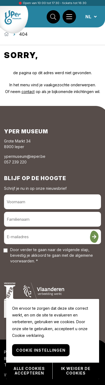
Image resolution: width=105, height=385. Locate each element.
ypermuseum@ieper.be (24, 156)
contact (28, 91)
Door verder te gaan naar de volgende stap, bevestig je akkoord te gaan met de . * (51, 255)
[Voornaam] (52, 201)
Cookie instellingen (41, 350)
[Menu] (69, 16)
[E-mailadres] (52, 236)
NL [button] (89, 17)
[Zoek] (53, 16)
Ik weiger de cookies (75, 370)
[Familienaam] (52, 219)
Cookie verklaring (28, 335)
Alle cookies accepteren (29, 370)
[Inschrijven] (94, 237)
